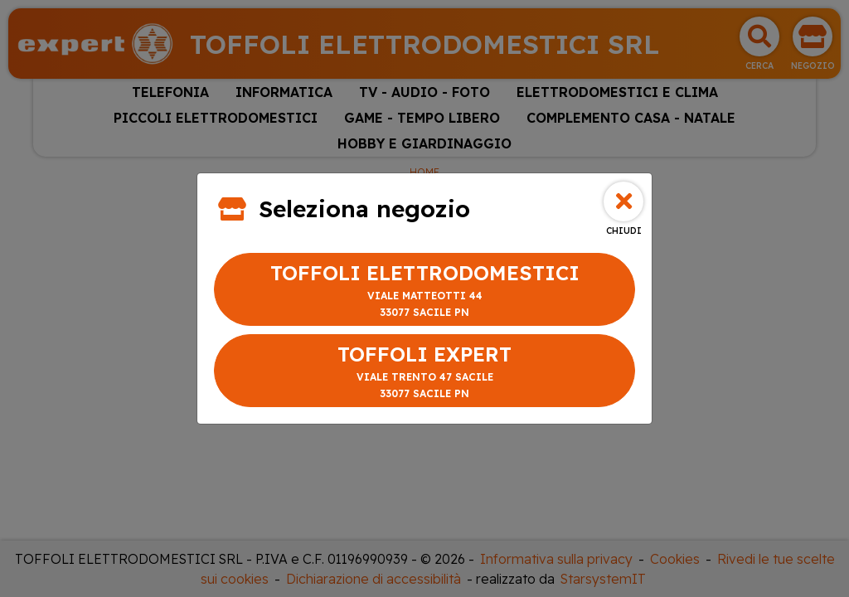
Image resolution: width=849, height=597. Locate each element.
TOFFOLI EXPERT (424, 372)
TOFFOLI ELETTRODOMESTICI (424, 290)
